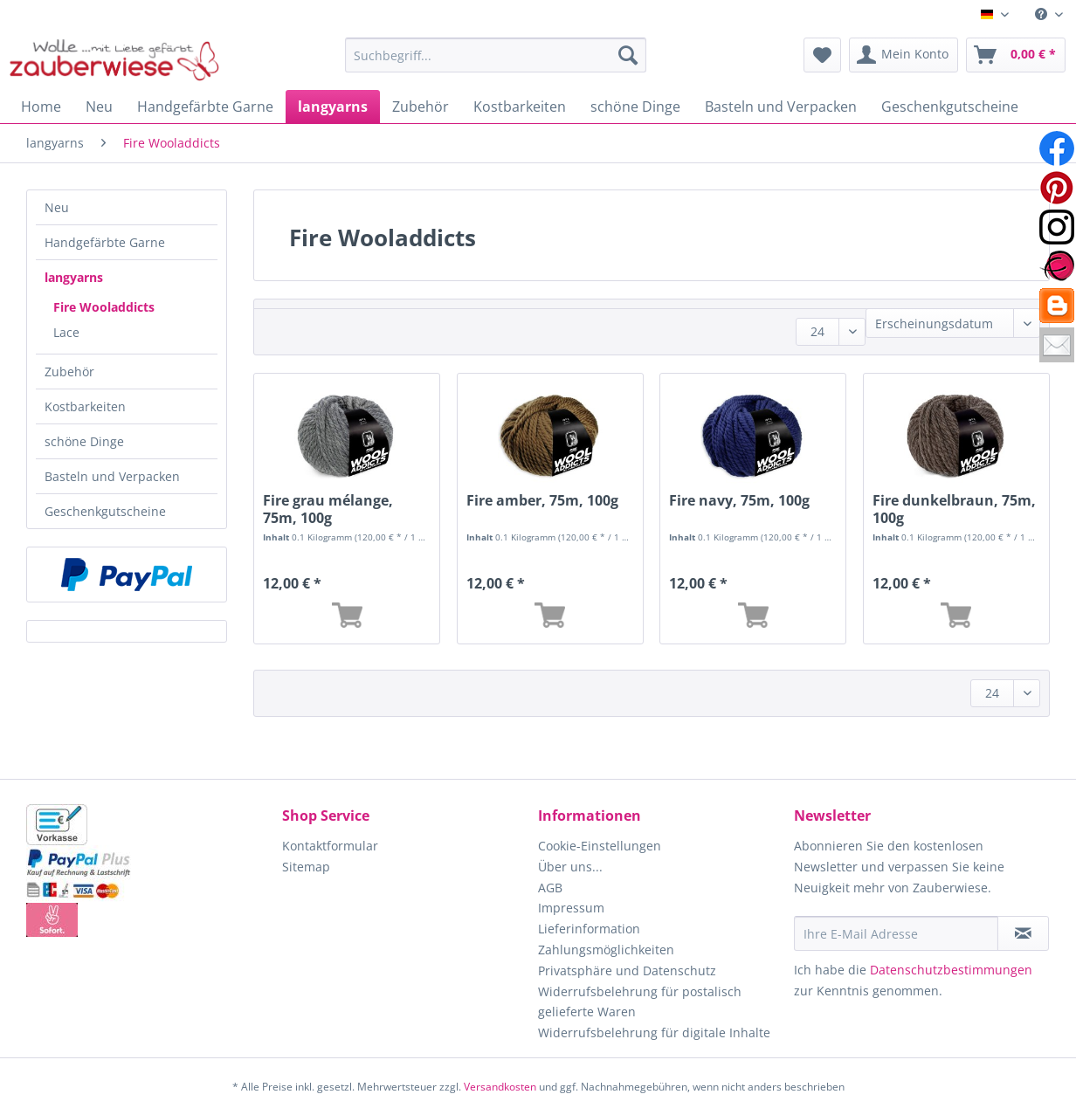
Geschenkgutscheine (105, 511)
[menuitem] (1049, 14)
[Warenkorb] (1016, 55)
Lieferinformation (589, 928)
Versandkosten (500, 1086)
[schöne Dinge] (635, 106)
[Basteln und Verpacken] (781, 106)
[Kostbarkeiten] (519, 106)
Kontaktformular (330, 845)
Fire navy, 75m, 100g (739, 501)
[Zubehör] (420, 106)
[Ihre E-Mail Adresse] (896, 933)
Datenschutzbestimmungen (951, 969)
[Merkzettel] (822, 55)
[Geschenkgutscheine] (950, 106)
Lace (66, 332)
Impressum (571, 907)
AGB (550, 887)
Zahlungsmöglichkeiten (606, 949)
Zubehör (69, 371)
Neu (57, 207)
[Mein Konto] (903, 55)
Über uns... (570, 866)
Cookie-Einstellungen (599, 845)
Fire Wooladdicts (104, 307)
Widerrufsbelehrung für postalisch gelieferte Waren (639, 1002)
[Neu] (99, 106)
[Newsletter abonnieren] (1023, 933)
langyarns (74, 277)
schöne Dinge (84, 441)
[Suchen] (628, 55)
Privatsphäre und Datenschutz (627, 970)
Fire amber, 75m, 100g (542, 501)
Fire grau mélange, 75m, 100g (328, 509)
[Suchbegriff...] (495, 55)
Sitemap (306, 866)
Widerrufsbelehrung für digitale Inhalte (654, 1032)
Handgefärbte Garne (105, 242)
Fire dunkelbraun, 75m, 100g (954, 509)
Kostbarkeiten (85, 406)
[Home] (41, 106)
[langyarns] (333, 106)
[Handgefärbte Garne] (205, 106)
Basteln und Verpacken (112, 476)
